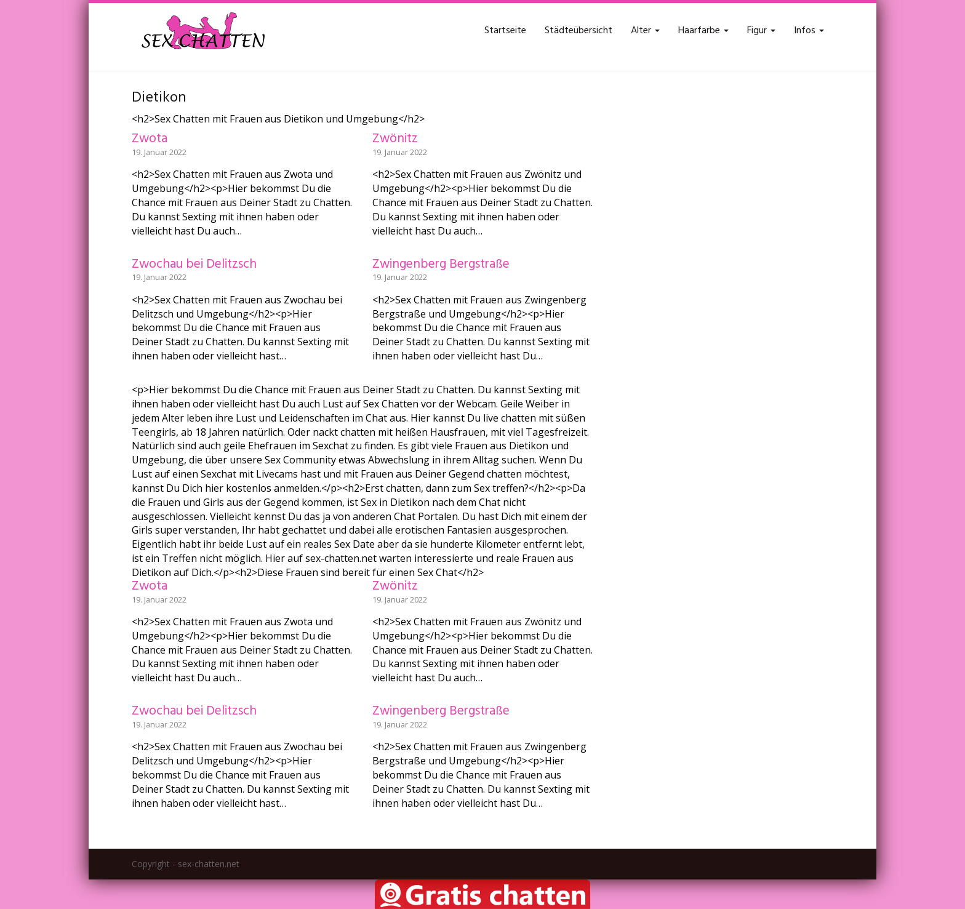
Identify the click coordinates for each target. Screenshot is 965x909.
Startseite (505, 31)
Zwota (149, 139)
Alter (645, 31)
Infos (809, 31)
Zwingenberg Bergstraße (441, 264)
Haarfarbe (703, 31)
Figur (761, 31)
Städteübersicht (578, 31)
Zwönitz (395, 139)
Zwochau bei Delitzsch (194, 264)
